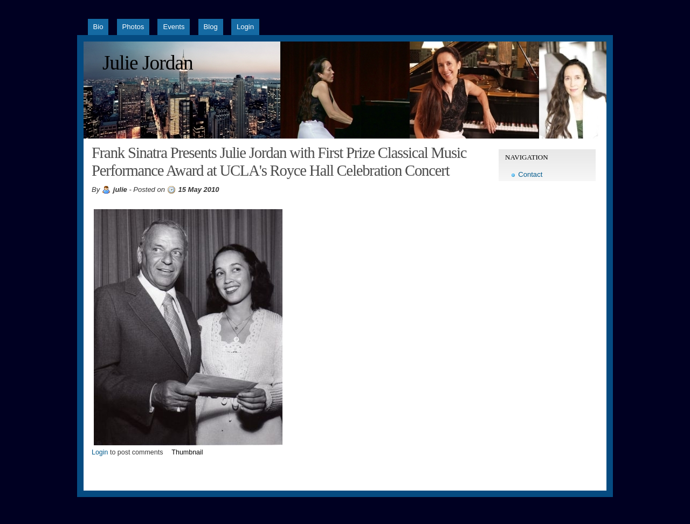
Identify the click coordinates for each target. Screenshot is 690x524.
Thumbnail (187, 452)
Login (245, 27)
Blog (211, 27)
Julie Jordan (147, 63)
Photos (133, 27)
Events (173, 27)
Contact (530, 174)
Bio (98, 27)
